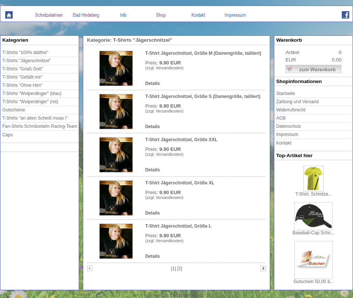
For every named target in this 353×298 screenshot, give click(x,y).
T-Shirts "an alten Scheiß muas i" (35, 118)
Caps (7, 134)
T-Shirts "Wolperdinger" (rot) (30, 101)
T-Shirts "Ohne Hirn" (22, 85)
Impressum (287, 134)
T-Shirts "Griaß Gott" (22, 69)
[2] (179, 268)
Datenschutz (288, 126)
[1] (174, 268)
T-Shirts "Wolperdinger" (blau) (31, 93)
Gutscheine (13, 109)
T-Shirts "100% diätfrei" (25, 52)
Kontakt (283, 143)
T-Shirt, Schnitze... (313, 192)
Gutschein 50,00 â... (313, 279)
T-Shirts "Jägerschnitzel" (26, 60)
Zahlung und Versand (297, 101)
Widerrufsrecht (290, 109)
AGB (280, 118)
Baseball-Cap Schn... (314, 230)
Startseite (285, 93)
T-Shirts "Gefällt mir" (22, 77)
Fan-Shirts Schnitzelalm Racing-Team (39, 126)
